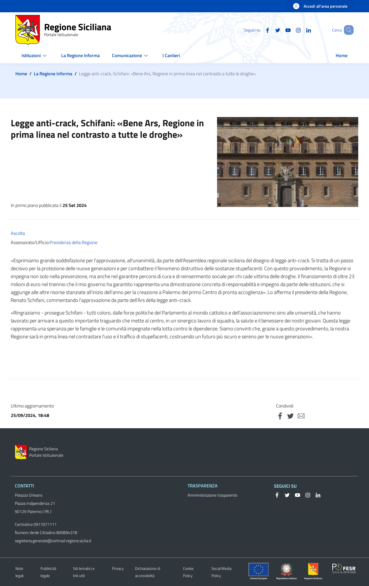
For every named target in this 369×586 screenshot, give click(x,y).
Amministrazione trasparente (212, 495)
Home (21, 73)
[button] (347, 30)
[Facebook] (261, 30)
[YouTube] (281, 30)
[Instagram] (292, 30)
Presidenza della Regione (73, 242)
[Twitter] (271, 30)
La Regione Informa (53, 73)
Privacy (118, 568)
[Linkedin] (302, 30)
